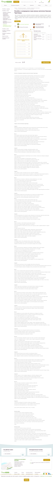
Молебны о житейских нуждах (6, 34)
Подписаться (46, 459)
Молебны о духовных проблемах (6, 31)
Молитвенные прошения (15, 5)
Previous (15, 26)
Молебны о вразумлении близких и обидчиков (7, 22)
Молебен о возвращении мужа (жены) (33, 8)
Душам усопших (5, 36)
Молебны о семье (5, 10)
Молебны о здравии (6, 8)
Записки (5, 5)
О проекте (15, 472)
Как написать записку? (29, 472)
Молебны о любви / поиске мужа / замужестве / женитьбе (7, 18)
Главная (15, 8)
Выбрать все (17, 21)
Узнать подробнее (7, 453)
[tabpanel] (24, 26)
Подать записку (46, 62)
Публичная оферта (37, 472)
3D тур (46, 5)
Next (49, 26)
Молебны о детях (5, 28)
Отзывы (39, 5)
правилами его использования (46, 476)
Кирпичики (32, 5)
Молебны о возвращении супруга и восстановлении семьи (7, 25)
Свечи (25, 5)
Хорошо (26, 479)
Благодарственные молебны (5, 38)
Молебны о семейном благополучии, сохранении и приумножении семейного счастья (7, 14)
